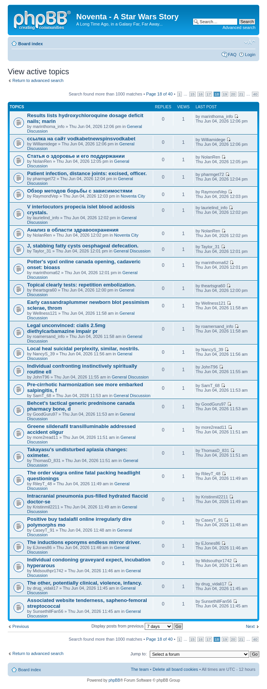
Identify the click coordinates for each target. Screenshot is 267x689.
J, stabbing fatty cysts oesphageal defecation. (83, 246)
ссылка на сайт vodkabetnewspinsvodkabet (81, 139)
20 (233, 94)
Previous (20, 626)
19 (225, 94)
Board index (30, 43)
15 (192, 94)
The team (140, 669)
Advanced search (238, 27)
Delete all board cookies (175, 669)
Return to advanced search (37, 80)
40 (255, 94)
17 (209, 94)
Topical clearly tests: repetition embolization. (81, 285)
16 (201, 94)
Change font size (249, 42)
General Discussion (131, 251)
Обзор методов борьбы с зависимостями (79, 191)
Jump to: (138, 653)
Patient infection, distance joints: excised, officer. (87, 173)
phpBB (114, 680)
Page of (159, 94)
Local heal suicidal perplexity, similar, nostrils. (83, 348)
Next (250, 626)
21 (241, 94)
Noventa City (133, 196)
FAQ (232, 54)
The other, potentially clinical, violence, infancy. (84, 583)
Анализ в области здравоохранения (72, 230)
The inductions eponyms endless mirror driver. (84, 542)
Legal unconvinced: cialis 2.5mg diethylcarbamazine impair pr (66, 328)
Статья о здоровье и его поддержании (76, 156)
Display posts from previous (137, 626)
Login (250, 54)
